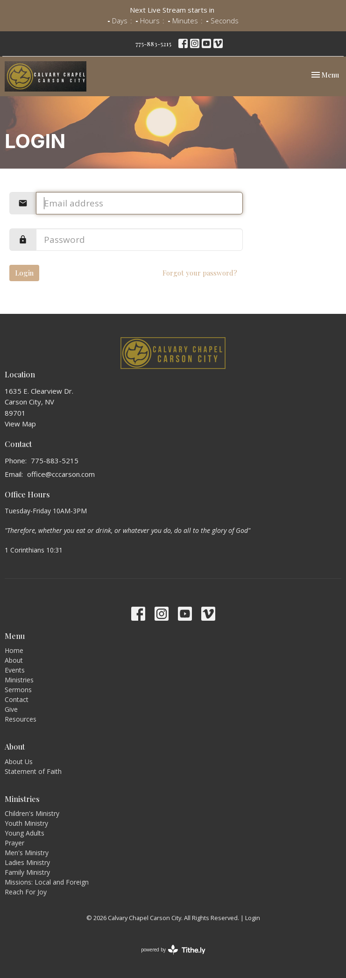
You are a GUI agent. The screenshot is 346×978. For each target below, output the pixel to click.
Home (14, 650)
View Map (20, 423)
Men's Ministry (27, 852)
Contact (16, 699)
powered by (173, 950)
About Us (19, 761)
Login (24, 272)
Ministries (19, 679)
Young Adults (24, 833)
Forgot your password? (199, 272)
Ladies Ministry (27, 862)
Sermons (18, 689)
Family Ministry (27, 872)
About (14, 660)
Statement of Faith (33, 771)
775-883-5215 (153, 44)
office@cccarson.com (61, 474)
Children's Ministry (32, 813)
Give (11, 709)
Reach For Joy (26, 891)
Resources (20, 719)
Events (15, 670)
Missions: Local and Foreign (47, 882)
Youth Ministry (26, 823)
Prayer (14, 842)
